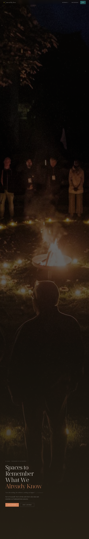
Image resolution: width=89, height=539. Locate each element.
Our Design (75, 2)
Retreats (65, 2)
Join (83, 2)
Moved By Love (11, 2)
